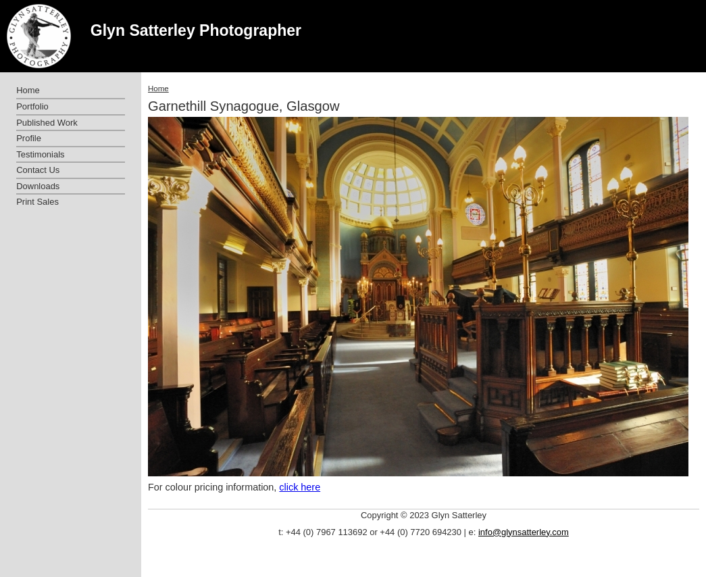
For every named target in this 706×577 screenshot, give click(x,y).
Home (158, 88)
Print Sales (37, 202)
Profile (28, 138)
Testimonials (40, 154)
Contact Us (37, 170)
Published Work (46, 123)
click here (299, 487)
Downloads (37, 186)
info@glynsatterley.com (523, 532)
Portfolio (32, 106)
